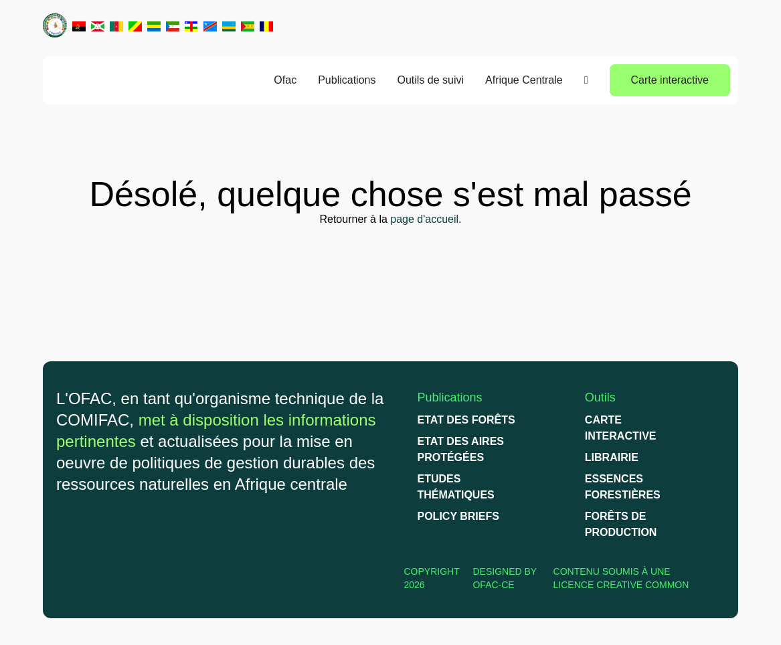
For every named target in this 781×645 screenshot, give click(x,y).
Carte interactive (670, 80)
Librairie (611, 457)
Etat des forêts (466, 420)
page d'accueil (424, 219)
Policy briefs (458, 516)
